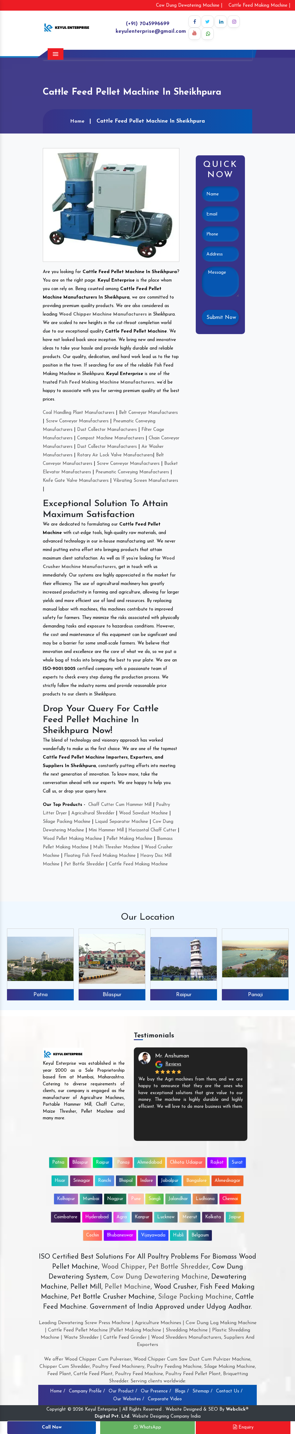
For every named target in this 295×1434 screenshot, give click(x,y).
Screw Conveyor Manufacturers (77, 421)
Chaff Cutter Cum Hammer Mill (119, 805)
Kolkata (213, 1217)
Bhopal (126, 1181)
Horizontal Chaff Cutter (152, 830)
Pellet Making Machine (129, 839)
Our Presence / (156, 1391)
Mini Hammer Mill (106, 830)
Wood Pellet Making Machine (72, 839)
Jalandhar (178, 1199)
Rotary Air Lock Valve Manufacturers (115, 455)
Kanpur (142, 1217)
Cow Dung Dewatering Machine (158, 1276)
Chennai (230, 1199)
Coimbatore (65, 1217)
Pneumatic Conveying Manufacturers (132, 472)
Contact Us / (229, 1391)
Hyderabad (97, 1217)
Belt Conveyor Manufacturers (148, 413)
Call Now (52, 1427)
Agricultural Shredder (92, 813)
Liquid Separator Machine (121, 822)
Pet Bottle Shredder (84, 864)
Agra (122, 1217)
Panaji (255, 995)
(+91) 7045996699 (147, 23)
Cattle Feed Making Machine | (259, 5)
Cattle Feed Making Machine (138, 864)
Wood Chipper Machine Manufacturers (103, 314)
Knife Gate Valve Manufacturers (76, 481)
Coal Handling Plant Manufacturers (78, 413)
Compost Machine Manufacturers (110, 438)
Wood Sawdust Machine (143, 813)
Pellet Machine (128, 1286)
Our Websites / (128, 1399)
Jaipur (235, 1217)
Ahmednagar (227, 1181)
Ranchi (104, 1181)
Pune (136, 1199)
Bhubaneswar (120, 1235)
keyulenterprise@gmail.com (151, 31)
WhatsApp (147, 1427)
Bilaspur (112, 995)
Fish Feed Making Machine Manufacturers (106, 382)
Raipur (184, 995)
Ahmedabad (149, 1162)
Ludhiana (205, 1199)
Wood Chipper (123, 1266)
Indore (146, 1181)
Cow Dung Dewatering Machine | (189, 5)
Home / (57, 1391)
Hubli (178, 1235)
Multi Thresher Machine (116, 847)
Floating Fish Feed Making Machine (100, 856)
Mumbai (91, 1199)
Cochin (92, 1235)
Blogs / (182, 1391)
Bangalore (196, 1181)
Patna (40, 995)
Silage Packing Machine (66, 822)
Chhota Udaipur (186, 1162)
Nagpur (115, 1199)
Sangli (154, 1199)
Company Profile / (87, 1391)
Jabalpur (169, 1181)
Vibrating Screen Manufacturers (145, 481)
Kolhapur (66, 1199)
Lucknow (166, 1217)
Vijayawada (153, 1235)
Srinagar (81, 1181)
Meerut (189, 1217)
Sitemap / (202, 1391)
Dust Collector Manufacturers (107, 430)
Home (77, 121)
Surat (237, 1162)
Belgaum (200, 1235)
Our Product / (123, 1391)
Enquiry (243, 1427)
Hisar (60, 1181)
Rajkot (217, 1162)
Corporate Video (165, 1399)
